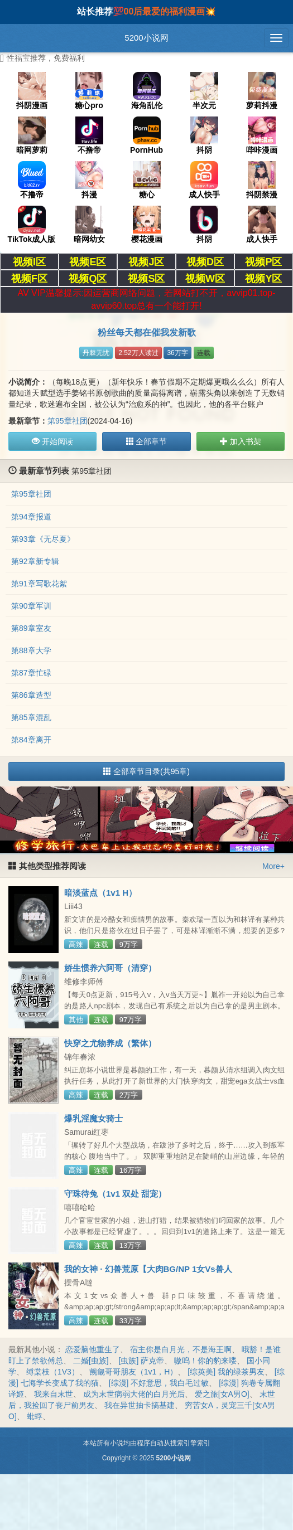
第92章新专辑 (35, 561)
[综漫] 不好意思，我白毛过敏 (159, 1382)
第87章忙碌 (31, 672)
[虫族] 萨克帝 (142, 1360)
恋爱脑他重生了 (92, 1349)
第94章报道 (31, 516)
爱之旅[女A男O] (222, 1394)
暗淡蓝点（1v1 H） (100, 892)
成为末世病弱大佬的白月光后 (134, 1394)
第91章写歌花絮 (39, 583)
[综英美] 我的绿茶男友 (226, 1371)
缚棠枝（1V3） (52, 1371)
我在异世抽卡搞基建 (139, 1405)
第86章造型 (31, 695)
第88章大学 (31, 650)
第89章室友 (31, 628)
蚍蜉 (34, 1416)
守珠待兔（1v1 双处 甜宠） (115, 1193)
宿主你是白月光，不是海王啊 (181, 1349)
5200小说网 (146, 37)
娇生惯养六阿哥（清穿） (110, 968)
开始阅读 (52, 441)
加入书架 (240, 441)
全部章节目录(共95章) (146, 771)
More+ (273, 866)
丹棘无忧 (96, 353)
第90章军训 (31, 605)
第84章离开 (31, 739)
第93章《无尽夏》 (43, 539)
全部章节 (146, 441)
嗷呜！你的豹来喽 (205, 1360)
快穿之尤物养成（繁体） (110, 1043)
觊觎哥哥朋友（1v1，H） (133, 1371)
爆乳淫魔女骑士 (93, 1118)
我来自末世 (53, 1394)
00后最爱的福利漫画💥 (170, 11)
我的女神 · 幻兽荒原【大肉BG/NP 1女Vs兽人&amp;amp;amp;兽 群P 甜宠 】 (148, 1273)
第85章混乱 (31, 717)
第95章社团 (67, 420)
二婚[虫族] (91, 1360)
